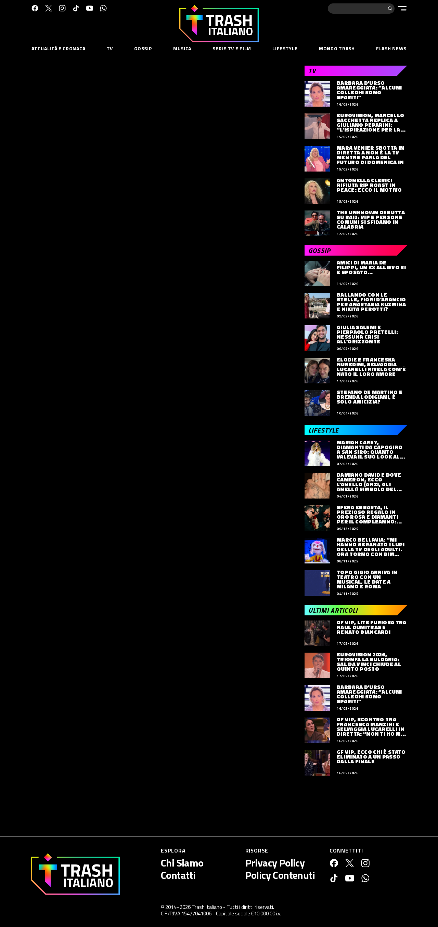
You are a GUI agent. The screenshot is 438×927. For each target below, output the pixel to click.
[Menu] (402, 8)
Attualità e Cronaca (58, 48)
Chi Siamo (182, 863)
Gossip (143, 48)
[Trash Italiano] (75, 874)
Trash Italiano (207, 907)
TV (110, 48)
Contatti (178, 875)
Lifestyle (284, 48)
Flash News (391, 48)
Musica (182, 48)
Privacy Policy (275, 863)
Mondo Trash (337, 48)
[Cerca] (390, 8)
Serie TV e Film (231, 48)
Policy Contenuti (280, 875)
